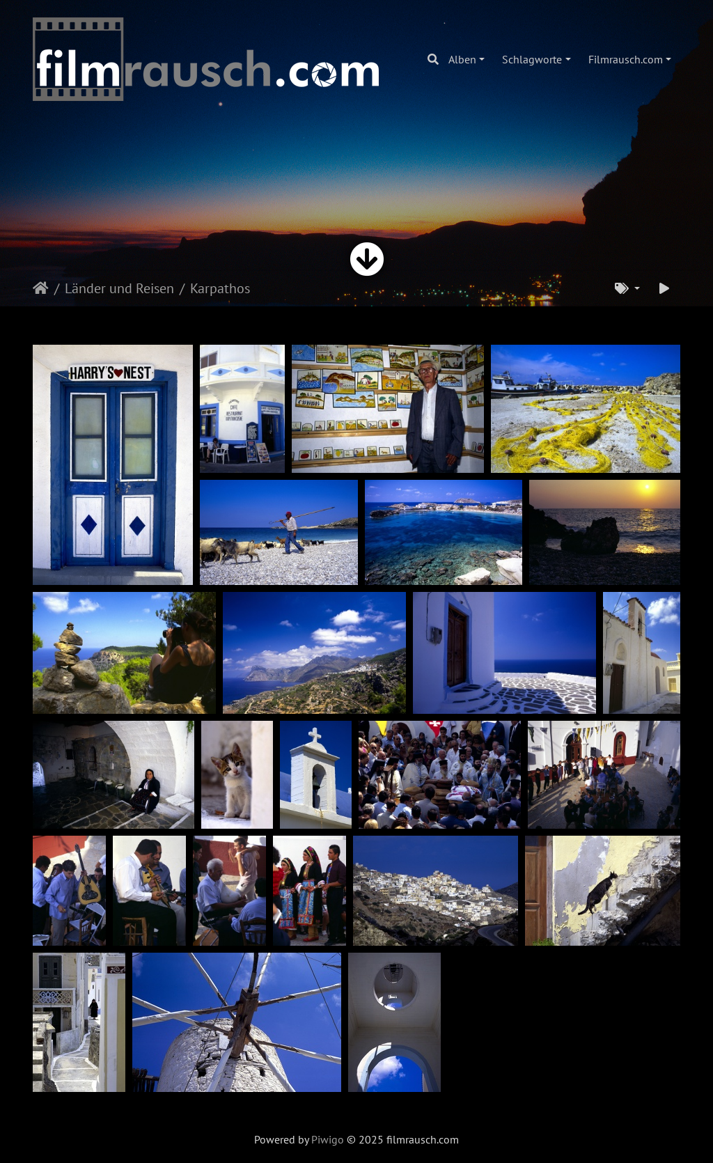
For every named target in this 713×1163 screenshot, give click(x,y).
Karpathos (220, 288)
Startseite (41, 288)
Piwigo (327, 1139)
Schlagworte (532, 59)
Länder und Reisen (119, 288)
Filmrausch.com (625, 59)
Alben (462, 59)
